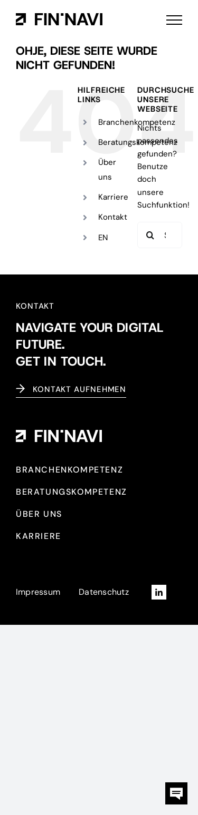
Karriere (113, 197)
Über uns (107, 169)
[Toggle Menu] (174, 20)
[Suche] (150, 235)
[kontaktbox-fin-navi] (176, 786)
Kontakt (112, 217)
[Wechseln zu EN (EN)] (103, 238)
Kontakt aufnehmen (79, 389)
